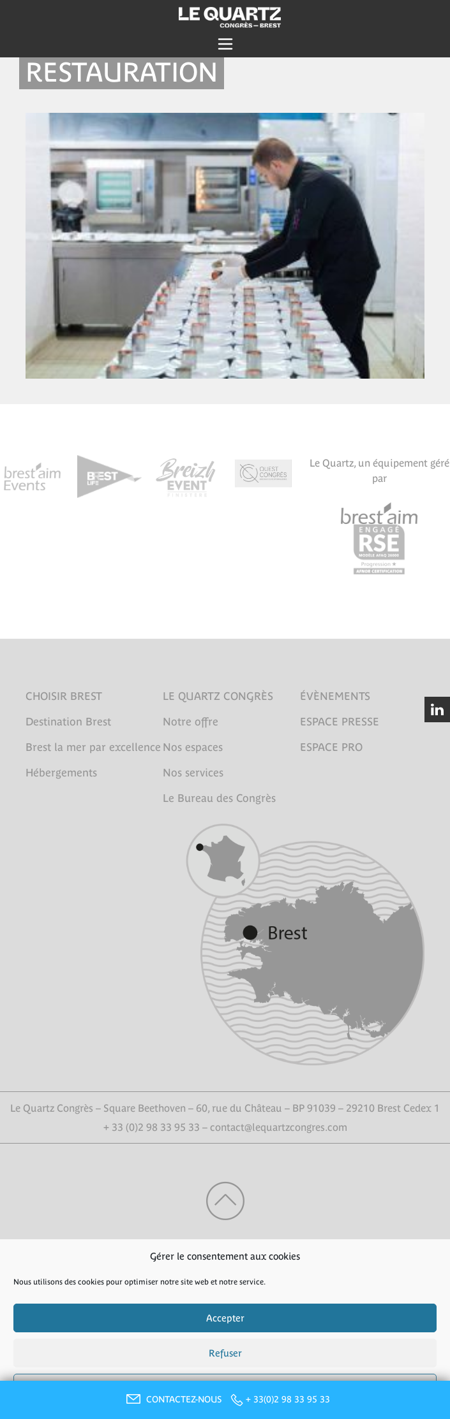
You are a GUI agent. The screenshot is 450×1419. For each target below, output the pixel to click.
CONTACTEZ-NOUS (172, 1399)
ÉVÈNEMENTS (335, 696)
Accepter (225, 1318)
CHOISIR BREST (64, 696)
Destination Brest (68, 721)
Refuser (225, 1353)
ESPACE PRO (331, 747)
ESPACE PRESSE (339, 721)
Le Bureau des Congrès (219, 798)
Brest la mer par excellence (93, 747)
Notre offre (190, 721)
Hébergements (61, 772)
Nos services (193, 772)
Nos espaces (193, 747)
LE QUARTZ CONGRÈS (218, 696)
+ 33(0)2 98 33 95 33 (288, 1399)
